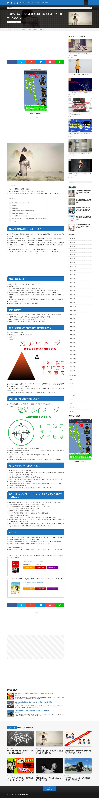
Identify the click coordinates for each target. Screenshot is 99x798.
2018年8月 (72, 242)
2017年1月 (72, 302)
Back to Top (49, 789)
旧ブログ (72, 96)
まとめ (71, 136)
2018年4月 (72, 258)
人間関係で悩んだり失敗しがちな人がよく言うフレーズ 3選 (49, 779)
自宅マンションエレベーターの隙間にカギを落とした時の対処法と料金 (83, 201)
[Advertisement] (35, 48)
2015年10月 (73, 362)
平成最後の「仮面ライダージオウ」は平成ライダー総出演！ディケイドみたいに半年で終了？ (83, 209)
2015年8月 (72, 371)
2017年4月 (72, 290)
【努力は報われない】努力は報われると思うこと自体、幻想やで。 (49, 752)
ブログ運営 (72, 395)
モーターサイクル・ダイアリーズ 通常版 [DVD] (33, 582)
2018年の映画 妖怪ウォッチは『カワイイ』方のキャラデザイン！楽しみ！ (83, 226)
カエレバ (28, 562)
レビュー (72, 116)
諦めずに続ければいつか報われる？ (19, 203)
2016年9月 (72, 318)
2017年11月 (73, 270)
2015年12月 (73, 354)
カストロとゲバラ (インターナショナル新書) (33, 561)
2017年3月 (72, 294)
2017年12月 (73, 266)
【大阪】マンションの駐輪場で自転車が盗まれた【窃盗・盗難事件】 (83, 192)
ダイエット (72, 387)
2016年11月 (73, 310)
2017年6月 (72, 282)
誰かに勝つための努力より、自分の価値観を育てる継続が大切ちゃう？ (27, 219)
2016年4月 (72, 338)
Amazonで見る (28, 567)
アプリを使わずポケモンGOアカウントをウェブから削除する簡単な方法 (83, 218)
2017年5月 (72, 286)
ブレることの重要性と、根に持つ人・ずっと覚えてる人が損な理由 (33, 702)
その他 (71, 57)
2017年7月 (72, 278)
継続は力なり (13, 208)
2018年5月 (72, 254)
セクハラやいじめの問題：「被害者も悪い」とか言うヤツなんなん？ (34, 693)
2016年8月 (72, 322)
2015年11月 (73, 358)
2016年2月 (72, 346)
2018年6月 (72, 250)
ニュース (72, 391)
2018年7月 (72, 246)
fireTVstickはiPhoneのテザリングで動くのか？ (79, 74)
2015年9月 (72, 366)
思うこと (72, 407)
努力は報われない (14, 205)
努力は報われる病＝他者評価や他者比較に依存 (21, 211)
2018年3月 (72, 262)
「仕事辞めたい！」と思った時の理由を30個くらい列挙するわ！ (33, 710)
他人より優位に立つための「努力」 (19, 216)
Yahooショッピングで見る (52, 567)
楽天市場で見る (40, 567)
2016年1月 (72, 350)
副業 (71, 403)
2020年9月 (72, 238)
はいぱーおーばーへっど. (22, 794)
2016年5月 (72, 334)
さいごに (12, 221)
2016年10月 (73, 314)
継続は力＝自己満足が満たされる (18, 213)
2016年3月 (72, 342)
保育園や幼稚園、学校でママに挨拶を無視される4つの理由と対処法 (78, 752)
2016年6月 (72, 330)
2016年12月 (73, 306)
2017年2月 (72, 298)
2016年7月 (72, 326)
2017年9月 (72, 274)
